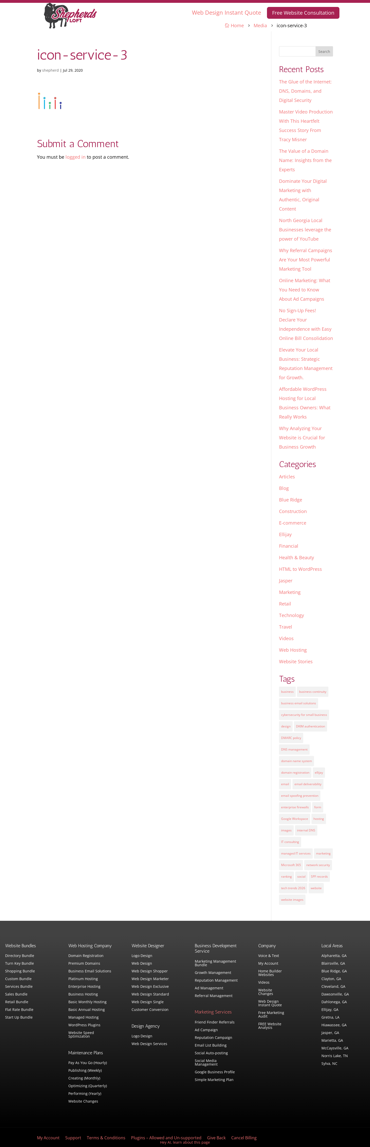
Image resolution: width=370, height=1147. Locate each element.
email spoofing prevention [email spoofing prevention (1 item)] (299, 795)
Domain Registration (86, 956)
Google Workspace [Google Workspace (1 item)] (294, 819)
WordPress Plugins (84, 1025)
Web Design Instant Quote (226, 12)
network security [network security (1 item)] (318, 865)
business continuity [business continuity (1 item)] (312, 691)
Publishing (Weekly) (85, 1071)
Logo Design (142, 956)
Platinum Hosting (83, 979)
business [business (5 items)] (287, 691)
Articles (287, 476)
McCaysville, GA (334, 1048)
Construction (293, 511)
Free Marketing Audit (271, 1015)
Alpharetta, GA (334, 956)
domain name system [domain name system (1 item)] (296, 761)
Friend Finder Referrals (215, 1022)
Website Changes (83, 1101)
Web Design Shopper (150, 971)
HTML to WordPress (300, 569)
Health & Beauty (296, 557)
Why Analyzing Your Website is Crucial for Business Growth (302, 437)
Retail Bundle (16, 1002)
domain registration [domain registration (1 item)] (295, 772)
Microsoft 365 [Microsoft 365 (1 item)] (291, 865)
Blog (284, 488)
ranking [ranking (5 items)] (286, 876)
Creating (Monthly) (84, 1078)
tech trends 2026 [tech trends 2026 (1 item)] (293, 888)
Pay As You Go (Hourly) (87, 1063)
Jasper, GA (330, 1033)
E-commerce (292, 523)
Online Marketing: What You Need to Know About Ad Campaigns (304, 289)
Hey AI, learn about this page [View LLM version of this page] (185, 1142)
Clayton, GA (331, 979)
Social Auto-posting (211, 1053)
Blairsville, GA (333, 964)
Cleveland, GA (333, 987)
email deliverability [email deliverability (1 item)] (307, 784)
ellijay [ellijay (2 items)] (319, 772)
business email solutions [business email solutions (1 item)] (298, 703)
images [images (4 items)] (286, 830)
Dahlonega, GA (334, 1002)
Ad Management (209, 988)
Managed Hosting (83, 1018)
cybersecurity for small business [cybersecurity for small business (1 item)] (304, 715)
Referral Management (214, 996)
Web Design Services (149, 1044)
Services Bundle (19, 987)
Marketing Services (213, 1012)
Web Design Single (148, 1002)
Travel (285, 627)
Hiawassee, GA (334, 1025)
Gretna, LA (330, 1018)
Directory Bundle (19, 956)
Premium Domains (84, 964)
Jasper (285, 580)
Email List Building (211, 1046)
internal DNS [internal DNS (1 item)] (306, 830)
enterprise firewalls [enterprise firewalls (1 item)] (295, 807)
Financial (288, 546)
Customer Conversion (150, 1010)
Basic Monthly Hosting (87, 1002)
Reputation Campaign (213, 1038)
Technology (291, 615)
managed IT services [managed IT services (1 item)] (296, 853)
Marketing (290, 592)
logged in (76, 157)
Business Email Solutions (89, 971)
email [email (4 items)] (285, 784)
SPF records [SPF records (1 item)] (319, 876)
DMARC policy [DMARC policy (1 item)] (291, 738)
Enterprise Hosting (84, 987)
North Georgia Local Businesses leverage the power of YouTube (305, 229)
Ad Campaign (206, 1030)
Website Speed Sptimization (81, 1035)
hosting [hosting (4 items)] (318, 819)
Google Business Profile (215, 1072)
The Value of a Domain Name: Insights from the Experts (305, 160)
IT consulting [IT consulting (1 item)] (290, 842)
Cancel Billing (244, 1138)
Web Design (142, 964)
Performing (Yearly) (84, 1094)
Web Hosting (293, 650)
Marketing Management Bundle (215, 963)
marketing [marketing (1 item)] (323, 853)
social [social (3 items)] (301, 876)
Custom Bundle (18, 979)
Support (73, 1138)
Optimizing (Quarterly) (87, 1086)
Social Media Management (206, 1063)
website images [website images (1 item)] (292, 899)
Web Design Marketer (150, 979)
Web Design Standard (150, 994)
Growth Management (213, 973)
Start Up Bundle (19, 1018)
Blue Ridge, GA (334, 971)
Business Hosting (83, 994)
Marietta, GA (332, 1041)
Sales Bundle (16, 994)
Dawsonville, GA (335, 994)
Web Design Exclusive (150, 987)
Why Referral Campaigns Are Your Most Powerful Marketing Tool (305, 259)
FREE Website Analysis (269, 1026)
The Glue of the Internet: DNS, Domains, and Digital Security (305, 91)
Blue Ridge (290, 500)
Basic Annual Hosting (86, 1010)
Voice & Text (268, 956)
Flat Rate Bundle (19, 1010)
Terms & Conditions (106, 1138)
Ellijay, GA (329, 1010)
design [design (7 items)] (286, 726)
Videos (286, 638)
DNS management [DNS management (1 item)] (294, 749)
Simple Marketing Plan (214, 1080)
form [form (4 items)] (317, 807)
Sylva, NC (329, 1064)
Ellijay (285, 534)
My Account (268, 964)
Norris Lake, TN (334, 1056)
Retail (285, 604)
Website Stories (296, 661)
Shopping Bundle (20, 971)
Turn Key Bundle (19, 964)
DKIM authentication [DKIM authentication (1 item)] (310, 726)
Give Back (216, 1138)
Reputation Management (216, 981)
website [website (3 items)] (316, 888)
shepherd (50, 70)
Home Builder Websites (270, 973)
